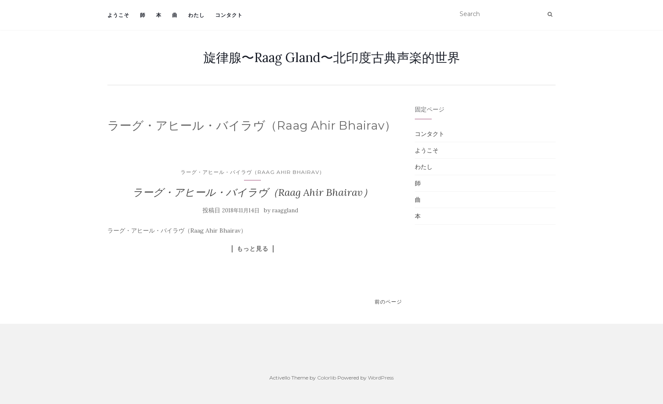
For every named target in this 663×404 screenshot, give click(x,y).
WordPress (381, 377)
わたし (196, 15)
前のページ (388, 301)
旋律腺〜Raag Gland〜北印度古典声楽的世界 (331, 57)
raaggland (285, 210)
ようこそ (118, 15)
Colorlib (326, 377)
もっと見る (252, 248)
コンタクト (229, 15)
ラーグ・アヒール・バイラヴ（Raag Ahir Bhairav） (253, 172)
